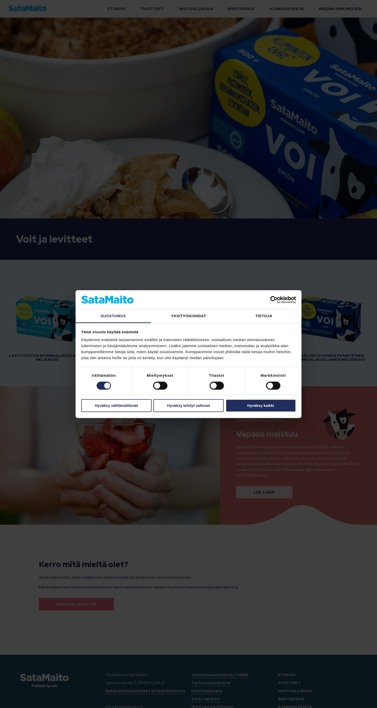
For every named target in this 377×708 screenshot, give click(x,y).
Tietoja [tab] (263, 316)
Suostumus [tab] (113, 316)
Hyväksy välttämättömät (116, 406)
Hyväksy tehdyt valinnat (188, 406)
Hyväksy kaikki (260, 406)
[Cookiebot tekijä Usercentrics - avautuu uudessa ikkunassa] (274, 299)
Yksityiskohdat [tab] (188, 316)
